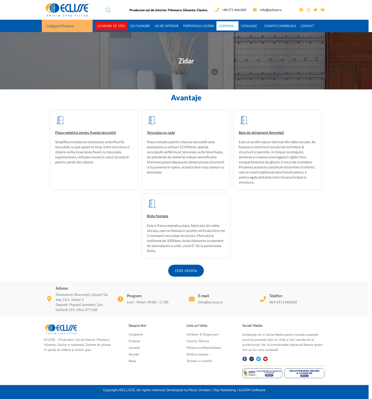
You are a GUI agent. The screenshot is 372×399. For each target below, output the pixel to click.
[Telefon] (263, 299)
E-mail (203, 295)
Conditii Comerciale (280, 26)
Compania (226, 26)
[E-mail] (192, 299)
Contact (307, 26)
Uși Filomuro (140, 26)
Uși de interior (167, 26)
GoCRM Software (252, 390)
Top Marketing (224, 390)
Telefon (275, 295)
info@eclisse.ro (210, 302)
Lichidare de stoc (111, 26)
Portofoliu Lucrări (198, 26)
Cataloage (249, 26)
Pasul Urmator (200, 390)
